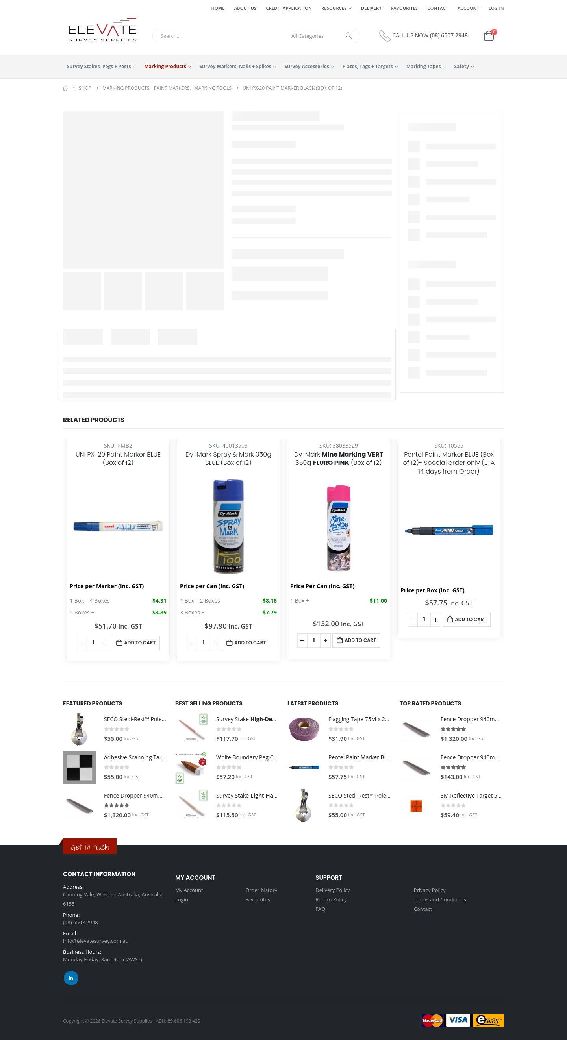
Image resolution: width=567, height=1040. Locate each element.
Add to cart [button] (140, 642)
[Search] (349, 36)
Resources (334, 8)
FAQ (320, 908)
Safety (461, 66)
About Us (245, 8)
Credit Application (289, 8)
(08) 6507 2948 (449, 35)
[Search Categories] (313, 36)
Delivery (371, 8)
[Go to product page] (79, 729)
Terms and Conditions (440, 899)
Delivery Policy (332, 890)
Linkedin (71, 978)
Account (468, 8)
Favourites (404, 8)
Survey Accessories (307, 66)
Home (217, 8)
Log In (496, 8)
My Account (189, 890)
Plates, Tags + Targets (368, 66)
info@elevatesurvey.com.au (96, 940)
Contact (437, 8)
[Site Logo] (100, 30)
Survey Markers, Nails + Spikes (235, 66)
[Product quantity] (93, 643)
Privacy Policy (430, 890)
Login (181, 899)
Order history (261, 890)
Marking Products (165, 66)
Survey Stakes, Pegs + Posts (99, 66)
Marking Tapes (423, 66)
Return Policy (331, 899)
